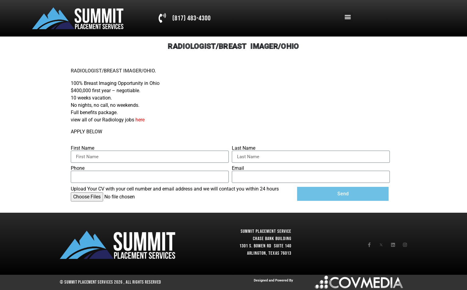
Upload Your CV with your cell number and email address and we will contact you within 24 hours (175, 189)
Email (238, 168)
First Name (82, 148)
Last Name (243, 148)
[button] (348, 17)
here (140, 120)
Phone (77, 168)
